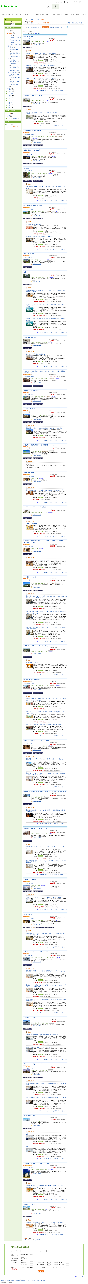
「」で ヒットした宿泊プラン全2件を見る (52, 249)
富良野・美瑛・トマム (15, 63)
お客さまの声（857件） (29, 449)
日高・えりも (13, 61)
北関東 (9, 90)
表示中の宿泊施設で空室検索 (75, 23)
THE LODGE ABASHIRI (32, 662)
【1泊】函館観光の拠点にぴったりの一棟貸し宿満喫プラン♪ (41, 1047)
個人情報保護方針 (15, 1280)
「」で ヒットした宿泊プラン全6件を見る (52, 332)
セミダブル (31, 1267)
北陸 (8, 97)
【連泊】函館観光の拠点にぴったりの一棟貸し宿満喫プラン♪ (42, 1034)
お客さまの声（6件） (28, 883)
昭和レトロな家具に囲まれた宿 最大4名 (36, 354)
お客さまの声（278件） (29, 476)
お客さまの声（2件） (28, 1167)
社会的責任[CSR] (25, 1280)
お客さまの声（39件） (29, 171)
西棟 (27, 1134)
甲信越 (9, 95)
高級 (8, 115)
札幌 (11, 35)
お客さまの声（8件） (28, 743)
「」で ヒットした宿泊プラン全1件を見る (52, 126)
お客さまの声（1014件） (29, 394)
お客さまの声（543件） (29, 209)
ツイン (43, 1267)
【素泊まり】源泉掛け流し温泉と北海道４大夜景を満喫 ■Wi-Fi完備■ (44, 725)
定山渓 (11, 47)
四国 (8, 104)
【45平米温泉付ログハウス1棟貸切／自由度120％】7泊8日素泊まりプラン (45, 490)
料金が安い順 (37, 27)
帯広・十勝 (12, 60)
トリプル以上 (50, 1267)
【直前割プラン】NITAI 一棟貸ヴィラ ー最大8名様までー (41, 53)
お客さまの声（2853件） (29, 918)
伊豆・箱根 (10, 93)
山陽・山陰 (10, 102)
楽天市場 (75, 2)
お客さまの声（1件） (28, 39)
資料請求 (43, 1280)
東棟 (27, 1146)
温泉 (8, 116)
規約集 (37, 1280)
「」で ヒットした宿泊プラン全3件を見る (52, 641)
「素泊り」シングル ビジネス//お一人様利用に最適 (43, 897)
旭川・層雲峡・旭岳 (14, 67)
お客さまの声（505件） (29, 683)
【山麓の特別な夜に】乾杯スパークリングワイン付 (39, 224)
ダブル (38, 1267)
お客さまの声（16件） (29, 258)
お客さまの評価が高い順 (56, 27)
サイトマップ (59, 2)
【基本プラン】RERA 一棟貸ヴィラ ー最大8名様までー (41, 66)
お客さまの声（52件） (29, 1068)
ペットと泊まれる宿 (12, 118)
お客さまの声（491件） (29, 376)
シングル (24, 1267)
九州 (8, 105)
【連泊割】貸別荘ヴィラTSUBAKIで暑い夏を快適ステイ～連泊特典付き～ (46, 428)
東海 (8, 98)
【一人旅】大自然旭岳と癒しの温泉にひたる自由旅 (39, 237)
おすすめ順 (31, 27)
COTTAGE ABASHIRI (31, 524)
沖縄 (8, 107)
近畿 (8, 100)
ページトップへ (80, 1276)
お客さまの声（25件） (29, 955)
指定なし (33, 23)
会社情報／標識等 (5, 1280)
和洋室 (62, 1267)
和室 (57, 1267)
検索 (41, 1271)
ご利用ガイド (51, 2)
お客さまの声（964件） (29, 581)
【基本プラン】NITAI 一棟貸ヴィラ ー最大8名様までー (41, 78)
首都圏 (9, 91)
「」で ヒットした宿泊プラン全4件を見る (52, 90)
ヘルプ (45, 2)
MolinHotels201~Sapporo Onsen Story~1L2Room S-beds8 (41, 560)
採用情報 (33, 1280)
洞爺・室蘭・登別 (14, 84)
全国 (32, 19)
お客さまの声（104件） (29, 154)
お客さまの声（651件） (29, 134)
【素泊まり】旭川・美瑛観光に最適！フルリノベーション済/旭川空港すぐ (45, 1222)
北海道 (37, 19)
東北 (8, 88)
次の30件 (38, 33)
